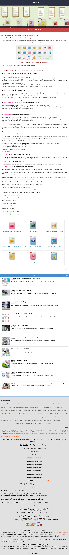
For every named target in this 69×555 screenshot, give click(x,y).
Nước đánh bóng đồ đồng (51, 417)
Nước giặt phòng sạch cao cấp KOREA (20, 348)
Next (67, 17)
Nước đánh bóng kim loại (37, 417)
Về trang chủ (4, 403)
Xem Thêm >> (65, 275)
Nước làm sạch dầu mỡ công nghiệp (20, 417)
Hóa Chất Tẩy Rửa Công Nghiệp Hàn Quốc (44, 433)
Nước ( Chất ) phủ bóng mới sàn (20, 407)
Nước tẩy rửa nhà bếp (55, 403)
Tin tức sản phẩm (44, 420)
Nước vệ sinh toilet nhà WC (32, 420)
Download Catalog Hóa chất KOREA (20, 325)
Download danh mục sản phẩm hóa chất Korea (42, 480)
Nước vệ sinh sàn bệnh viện (16, 420)
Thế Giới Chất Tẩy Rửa (20, 433)
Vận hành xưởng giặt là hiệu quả (19, 360)
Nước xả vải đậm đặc (37, 410)
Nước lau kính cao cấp (47, 407)
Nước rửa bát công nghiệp (50, 410)
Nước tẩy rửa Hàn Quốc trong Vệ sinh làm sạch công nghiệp (25, 337)
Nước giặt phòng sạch (24, 410)
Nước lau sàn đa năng (35, 407)
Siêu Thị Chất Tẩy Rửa (10, 433)
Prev (2, 17)
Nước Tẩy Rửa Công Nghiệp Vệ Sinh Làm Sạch (10, 436)
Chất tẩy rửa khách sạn (42, 403)
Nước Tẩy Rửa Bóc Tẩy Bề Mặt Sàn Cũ (20, 302)
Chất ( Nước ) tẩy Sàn (14, 403)
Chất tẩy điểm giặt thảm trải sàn (58, 383)
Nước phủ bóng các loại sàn (28, 413)
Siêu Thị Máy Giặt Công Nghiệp (59, 433)
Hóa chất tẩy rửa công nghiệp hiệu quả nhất (21, 313)
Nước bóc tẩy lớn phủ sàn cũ (57, 413)
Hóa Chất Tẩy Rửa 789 (30, 433)
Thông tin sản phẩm (55, 420)
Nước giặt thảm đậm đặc (11, 410)
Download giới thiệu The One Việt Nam (42, 484)
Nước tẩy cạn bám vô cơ (14, 413)
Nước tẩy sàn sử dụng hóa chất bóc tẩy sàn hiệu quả (23, 372)
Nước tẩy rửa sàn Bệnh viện (28, 403)
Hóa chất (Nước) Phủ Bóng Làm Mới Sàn (21, 290)
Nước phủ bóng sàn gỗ (42, 413)
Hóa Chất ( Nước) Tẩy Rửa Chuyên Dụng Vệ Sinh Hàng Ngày (25, 278)
